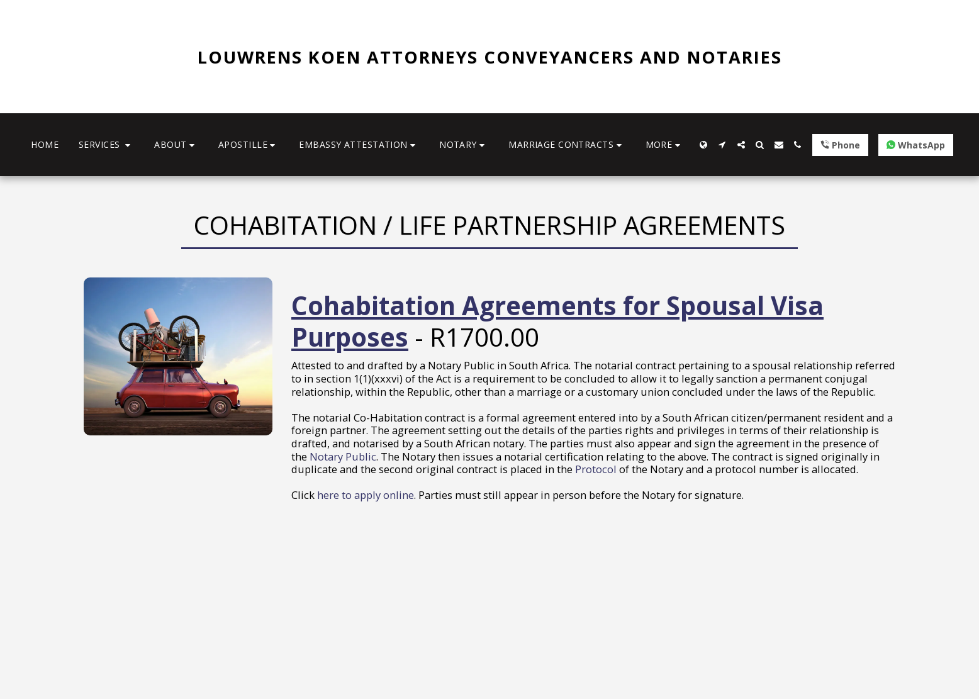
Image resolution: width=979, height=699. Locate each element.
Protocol (596, 469)
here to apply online (365, 495)
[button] (106, 145)
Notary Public (343, 456)
